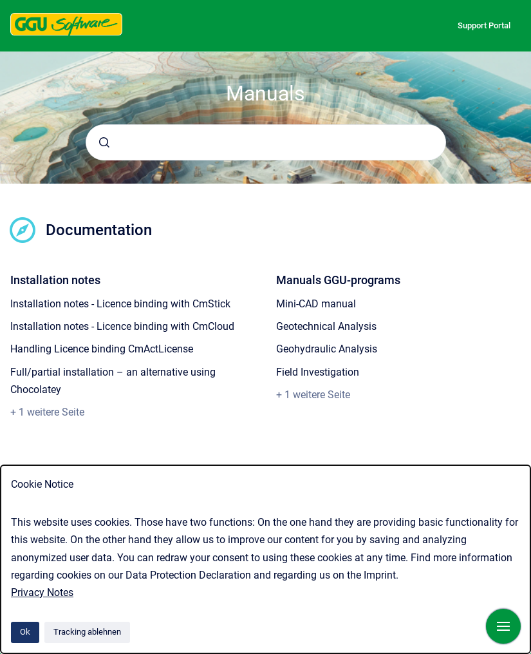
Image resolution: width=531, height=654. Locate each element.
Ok (25, 632)
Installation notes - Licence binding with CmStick (120, 304)
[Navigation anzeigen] (503, 626)
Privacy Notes (42, 592)
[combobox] (265, 142)
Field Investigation (317, 372)
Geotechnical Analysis (326, 326)
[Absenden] (104, 142)
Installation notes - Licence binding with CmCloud (122, 326)
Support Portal (484, 25)
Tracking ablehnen (87, 632)
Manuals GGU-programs (338, 280)
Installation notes (55, 280)
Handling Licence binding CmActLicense (101, 349)
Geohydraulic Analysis (326, 349)
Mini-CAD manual (316, 304)
